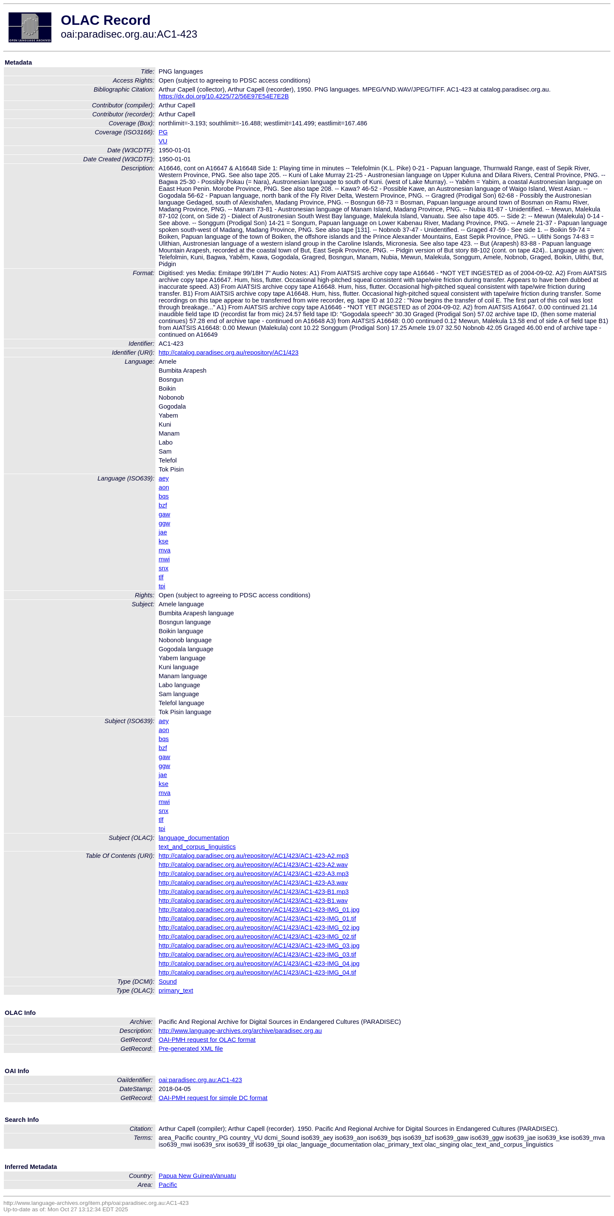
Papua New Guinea (186, 1175)
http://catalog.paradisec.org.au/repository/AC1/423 (229, 352)
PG (163, 132)
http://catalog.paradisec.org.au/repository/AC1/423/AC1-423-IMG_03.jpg (259, 945)
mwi (164, 559)
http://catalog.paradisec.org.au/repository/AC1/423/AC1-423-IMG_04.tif (257, 972)
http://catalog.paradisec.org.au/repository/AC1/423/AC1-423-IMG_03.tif (257, 954)
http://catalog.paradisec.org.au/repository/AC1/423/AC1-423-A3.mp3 (254, 873)
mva (165, 550)
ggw (164, 523)
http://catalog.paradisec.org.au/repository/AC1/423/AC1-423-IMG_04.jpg (259, 963)
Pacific (168, 1184)
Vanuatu (224, 1175)
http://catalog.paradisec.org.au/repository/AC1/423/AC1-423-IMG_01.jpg (259, 909)
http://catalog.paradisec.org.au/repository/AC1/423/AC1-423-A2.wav (253, 864)
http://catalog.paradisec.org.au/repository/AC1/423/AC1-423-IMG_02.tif (257, 936)
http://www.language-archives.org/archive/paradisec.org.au (240, 1030)
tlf (161, 577)
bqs (164, 496)
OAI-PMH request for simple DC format (213, 1097)
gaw (164, 514)
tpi (162, 586)
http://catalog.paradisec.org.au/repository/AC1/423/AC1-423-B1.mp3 (254, 891)
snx (164, 568)
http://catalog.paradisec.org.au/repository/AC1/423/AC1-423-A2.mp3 (254, 855)
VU (163, 141)
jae (163, 532)
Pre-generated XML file (191, 1048)
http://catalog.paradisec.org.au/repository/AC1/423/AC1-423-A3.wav (253, 882)
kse (164, 541)
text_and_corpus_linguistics (197, 846)
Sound (168, 981)
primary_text (176, 990)
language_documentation (194, 837)
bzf (163, 505)
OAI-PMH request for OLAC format (207, 1039)
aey (164, 478)
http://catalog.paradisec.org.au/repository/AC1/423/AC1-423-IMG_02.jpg (259, 927)
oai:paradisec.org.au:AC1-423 (200, 1080)
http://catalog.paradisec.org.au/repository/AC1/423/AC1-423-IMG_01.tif (257, 918)
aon (164, 487)
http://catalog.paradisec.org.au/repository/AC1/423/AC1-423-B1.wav (253, 900)
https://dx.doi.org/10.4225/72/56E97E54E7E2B (224, 96)
